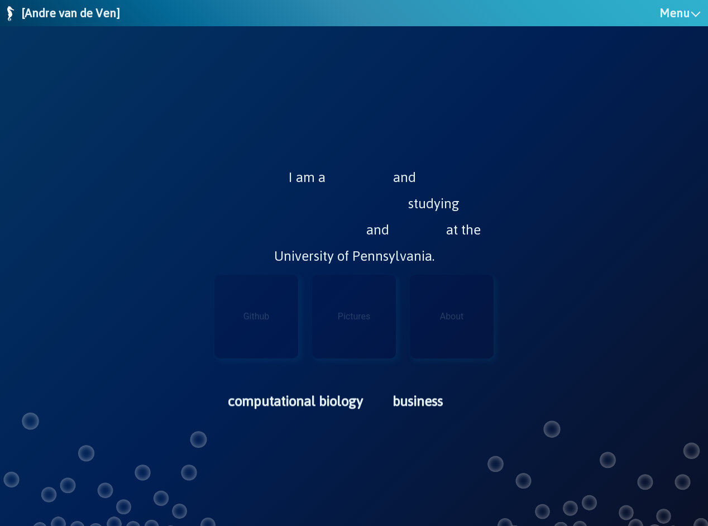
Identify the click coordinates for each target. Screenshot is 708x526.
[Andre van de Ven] (70, 13)
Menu (674, 13)
